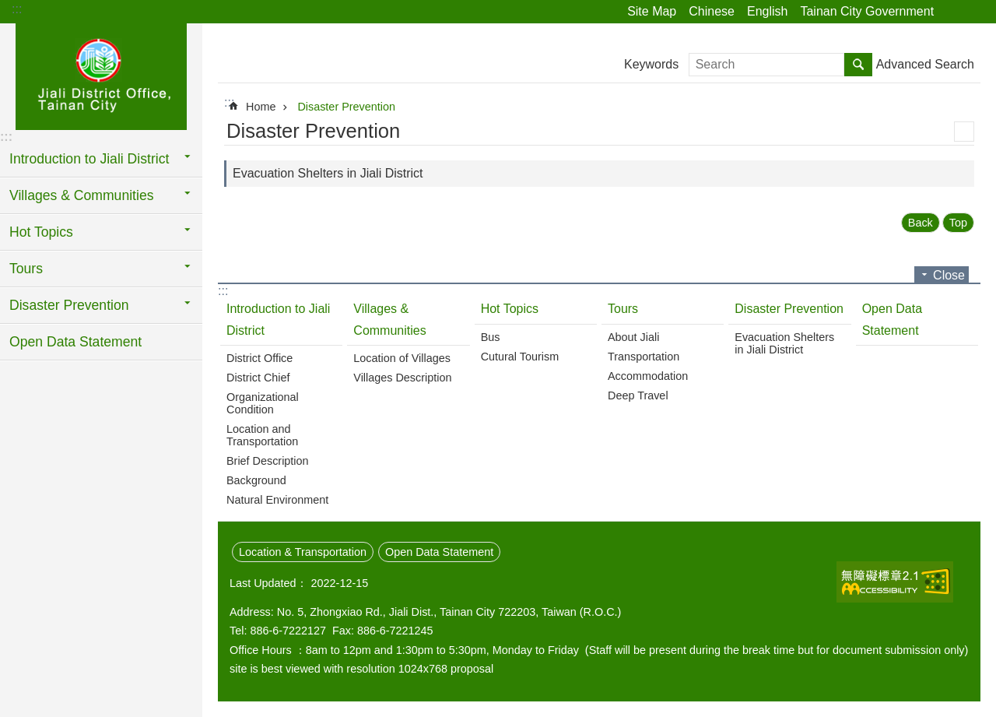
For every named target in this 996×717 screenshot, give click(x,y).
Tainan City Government (867, 11)
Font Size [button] (975, 11)
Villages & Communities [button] (81, 195)
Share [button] (953, 11)
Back (920, 222)
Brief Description (267, 461)
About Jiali (633, 337)
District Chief (258, 377)
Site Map (651, 11)
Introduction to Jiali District (278, 319)
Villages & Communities (389, 319)
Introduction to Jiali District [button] (89, 159)
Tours (623, 308)
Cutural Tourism (520, 356)
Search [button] (858, 64)
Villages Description (402, 377)
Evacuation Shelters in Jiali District (328, 173)
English (767, 11)
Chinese (712, 11)
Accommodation (648, 376)
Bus (490, 337)
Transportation (643, 356)
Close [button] (949, 275)
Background (256, 480)
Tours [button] (26, 268)
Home (260, 106)
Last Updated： (268, 583)
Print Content (964, 131)
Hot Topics (509, 308)
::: (17, 9)
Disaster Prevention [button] (69, 305)
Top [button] (958, 222)
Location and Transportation (262, 435)
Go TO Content (8, 8)
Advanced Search (925, 64)
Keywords (651, 64)
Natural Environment (277, 500)
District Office (259, 358)
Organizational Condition (262, 403)
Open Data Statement (75, 342)
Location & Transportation (302, 552)
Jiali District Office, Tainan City (101, 75)
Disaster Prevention (346, 106)
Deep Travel (638, 395)
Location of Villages (402, 358)
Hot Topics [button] (41, 232)
